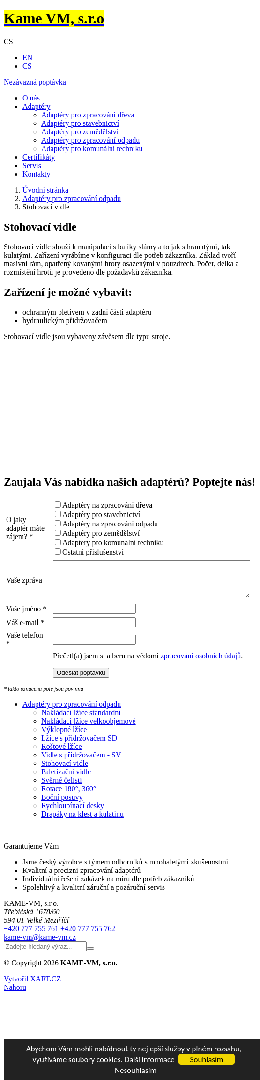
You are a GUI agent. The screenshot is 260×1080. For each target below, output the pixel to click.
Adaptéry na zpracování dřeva (88, 505)
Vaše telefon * (16, 673)
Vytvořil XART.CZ (32, 1017)
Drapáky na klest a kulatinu (82, 852)
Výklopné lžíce (64, 767)
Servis (31, 166)
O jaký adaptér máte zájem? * (17, 528)
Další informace (150, 1060)
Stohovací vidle (64, 801)
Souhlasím (206, 1060)
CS (27, 66)
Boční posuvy (61, 835)
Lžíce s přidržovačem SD (79, 776)
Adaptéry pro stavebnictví (80, 123)
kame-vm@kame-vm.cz (40, 975)
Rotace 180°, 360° (68, 827)
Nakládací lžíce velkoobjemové (88, 759)
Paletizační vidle (66, 810)
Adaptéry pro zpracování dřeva (87, 115)
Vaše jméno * (15, 623)
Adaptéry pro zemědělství (80, 132)
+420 (31, 967)
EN (27, 58)
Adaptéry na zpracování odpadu (90, 524)
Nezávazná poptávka (35, 82)
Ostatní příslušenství (73, 552)
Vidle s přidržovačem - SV (81, 793)
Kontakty (36, 174)
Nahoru (15, 1025)
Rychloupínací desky (72, 844)
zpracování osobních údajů (181, 694)
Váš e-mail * (15, 648)
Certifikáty (38, 157)
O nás (31, 98)
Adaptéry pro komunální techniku (91, 149)
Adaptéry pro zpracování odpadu (90, 140)
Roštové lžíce (61, 784)
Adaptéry (36, 106)
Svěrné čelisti (61, 818)
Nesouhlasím (135, 1070)
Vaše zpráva (16, 583)
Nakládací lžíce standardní (81, 751)
